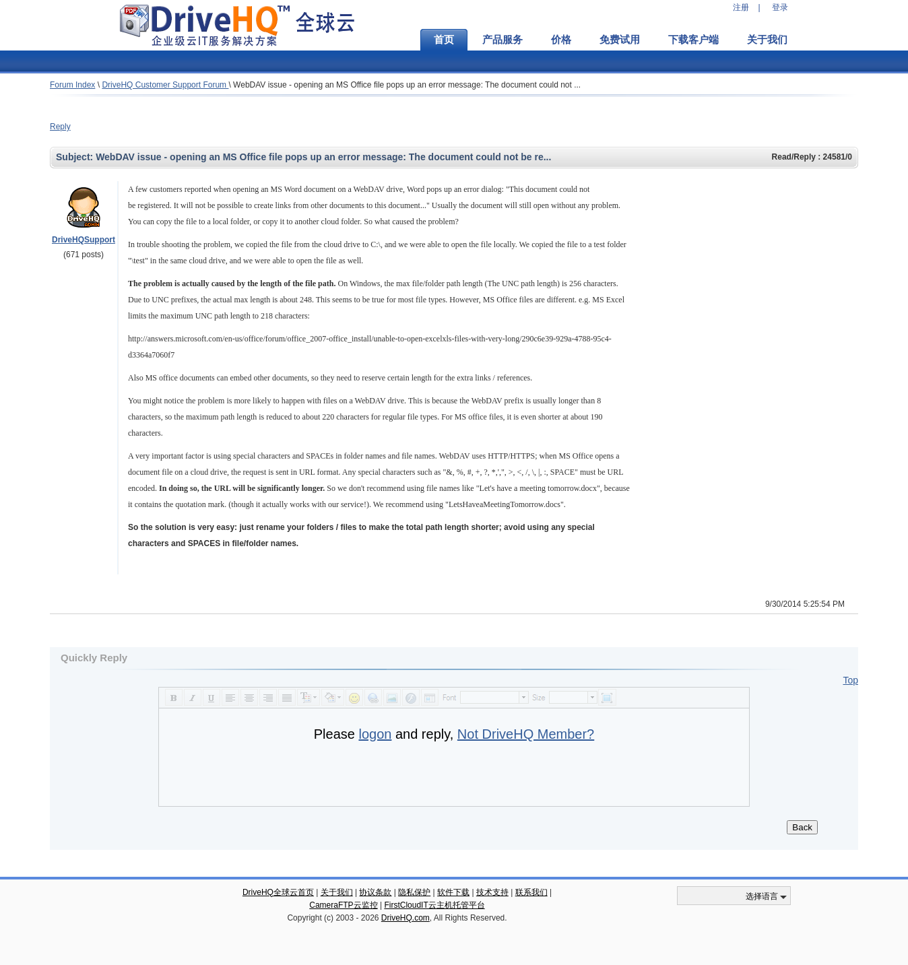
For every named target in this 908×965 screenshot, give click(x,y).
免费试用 (619, 39)
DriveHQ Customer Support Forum (165, 85)
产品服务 (502, 39)
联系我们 (531, 892)
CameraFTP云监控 (343, 905)
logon (374, 734)
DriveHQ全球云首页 (278, 892)
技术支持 (492, 892)
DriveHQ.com (405, 918)
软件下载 (453, 892)
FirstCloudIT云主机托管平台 (434, 905)
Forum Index (72, 85)
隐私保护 (414, 892)
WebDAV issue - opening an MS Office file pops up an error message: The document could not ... (407, 85)
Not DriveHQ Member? (525, 734)
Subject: (76, 157)
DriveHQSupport (83, 239)
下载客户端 (693, 39)
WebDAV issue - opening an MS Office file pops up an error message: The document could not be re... (323, 157)
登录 (780, 7)
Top (850, 680)
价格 (561, 39)
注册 (741, 7)
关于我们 (767, 39)
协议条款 (375, 892)
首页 (444, 39)
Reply (60, 126)
